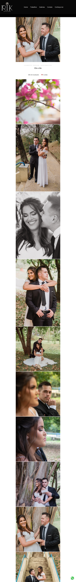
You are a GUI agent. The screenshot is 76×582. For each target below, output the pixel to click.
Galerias (42, 7)
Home (26, 7)
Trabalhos (33, 7)
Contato (49, 7)
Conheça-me (59, 7)
